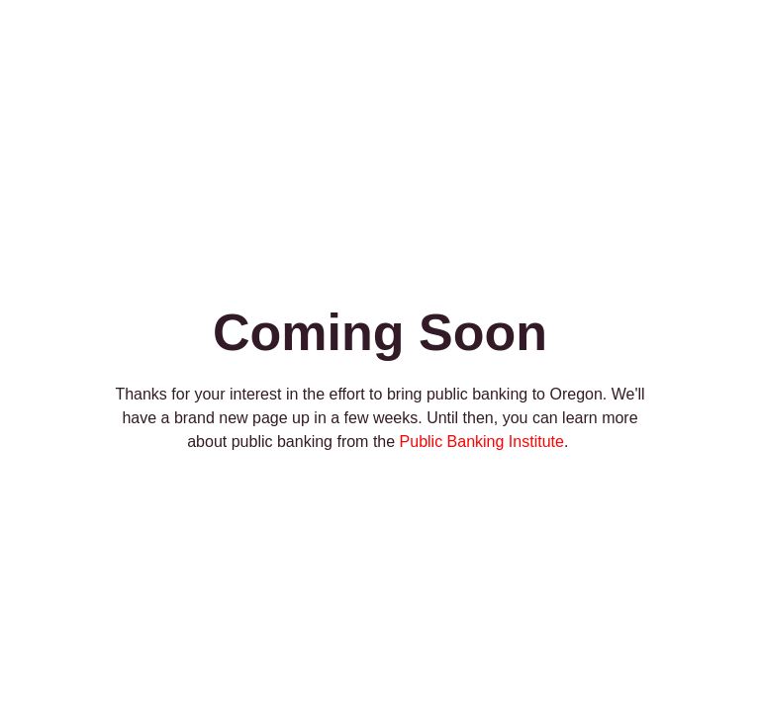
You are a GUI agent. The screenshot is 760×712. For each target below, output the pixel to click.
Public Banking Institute (482, 441)
